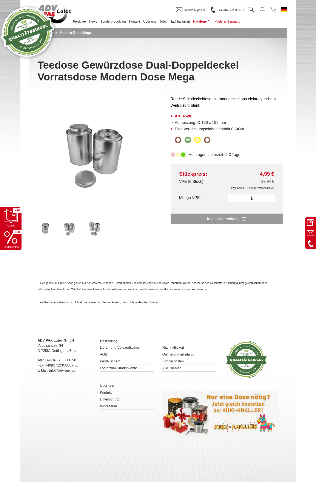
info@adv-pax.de (62, 370)
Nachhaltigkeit (173, 347)
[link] (191, 9)
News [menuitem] (93, 21)
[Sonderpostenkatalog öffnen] (11, 239)
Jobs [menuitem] (163, 21)
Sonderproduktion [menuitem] (113, 21)
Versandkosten (265, 187)
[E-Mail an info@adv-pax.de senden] (310, 233)
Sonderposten (173, 361)
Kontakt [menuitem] (134, 21)
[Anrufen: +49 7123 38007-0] (310, 243)
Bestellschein (110, 361)
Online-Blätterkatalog (178, 354)
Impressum (108, 406)
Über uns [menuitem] (149, 21)
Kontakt (106, 392)
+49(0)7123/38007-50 (61, 365)
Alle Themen (172, 368)
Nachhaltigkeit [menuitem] (180, 21)
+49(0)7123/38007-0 (60, 360)
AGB (103, 354)
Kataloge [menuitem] (202, 21)
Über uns (107, 385)
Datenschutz (109, 399)
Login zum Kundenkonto (118, 368)
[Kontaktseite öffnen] (310, 222)
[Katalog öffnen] (11, 218)
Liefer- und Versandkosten (120, 347)
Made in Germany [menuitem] (227, 21)
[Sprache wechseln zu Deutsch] (284, 9)
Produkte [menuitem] (79, 21)
